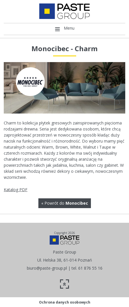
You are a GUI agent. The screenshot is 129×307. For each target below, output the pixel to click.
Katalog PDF (15, 189)
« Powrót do (64, 203)
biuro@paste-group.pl (47, 268)
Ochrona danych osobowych (64, 302)
